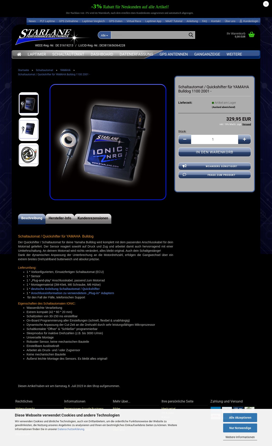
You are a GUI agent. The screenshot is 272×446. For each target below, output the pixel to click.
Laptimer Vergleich (93, 21)
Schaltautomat (68, 54)
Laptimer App (153, 21)
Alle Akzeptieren (240, 417)
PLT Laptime (47, 21)
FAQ (204, 21)
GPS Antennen (174, 54)
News (32, 21)
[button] (184, 139)
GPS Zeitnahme (68, 21)
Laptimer (37, 54)
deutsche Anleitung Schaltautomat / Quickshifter (65, 289)
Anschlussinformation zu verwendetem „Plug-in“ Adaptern (72, 293)
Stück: (182, 131)
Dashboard (102, 54)
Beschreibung (31, 218)
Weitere (234, 54)
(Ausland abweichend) (223, 107)
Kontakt (216, 21)
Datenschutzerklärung (71, 429)
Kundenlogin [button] (249, 21)
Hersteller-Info (60, 218)
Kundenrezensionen (93, 218)
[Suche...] (104, 35)
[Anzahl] (214, 139)
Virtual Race (134, 21)
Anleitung (192, 21)
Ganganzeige (207, 54)
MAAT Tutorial (174, 21)
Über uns (230, 21)
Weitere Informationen (240, 437)
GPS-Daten (115, 21)
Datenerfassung (136, 54)
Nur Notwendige (240, 428)
